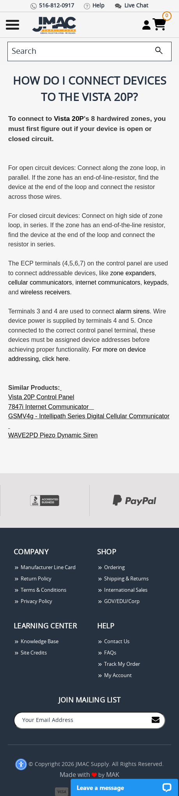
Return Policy (32, 579)
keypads (155, 282)
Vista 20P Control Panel (41, 397)
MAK (112, 775)
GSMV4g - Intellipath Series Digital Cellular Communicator (89, 416)
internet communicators (108, 282)
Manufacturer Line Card (45, 568)
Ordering (111, 568)
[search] (89, 51)
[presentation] (1, 532)
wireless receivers (45, 292)
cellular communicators (40, 282)
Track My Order (118, 664)
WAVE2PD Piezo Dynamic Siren (52, 435)
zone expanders (132, 273)
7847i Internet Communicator (48, 406)
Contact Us (113, 642)
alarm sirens (133, 311)
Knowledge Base (36, 642)
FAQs (106, 653)
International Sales (122, 590)
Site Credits (30, 653)
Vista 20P (69, 118)
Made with (78, 775)
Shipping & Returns (123, 579)
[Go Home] (55, 24)
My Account (114, 676)
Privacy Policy (33, 602)
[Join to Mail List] (156, 720)
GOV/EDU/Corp (118, 602)
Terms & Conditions (40, 590)
